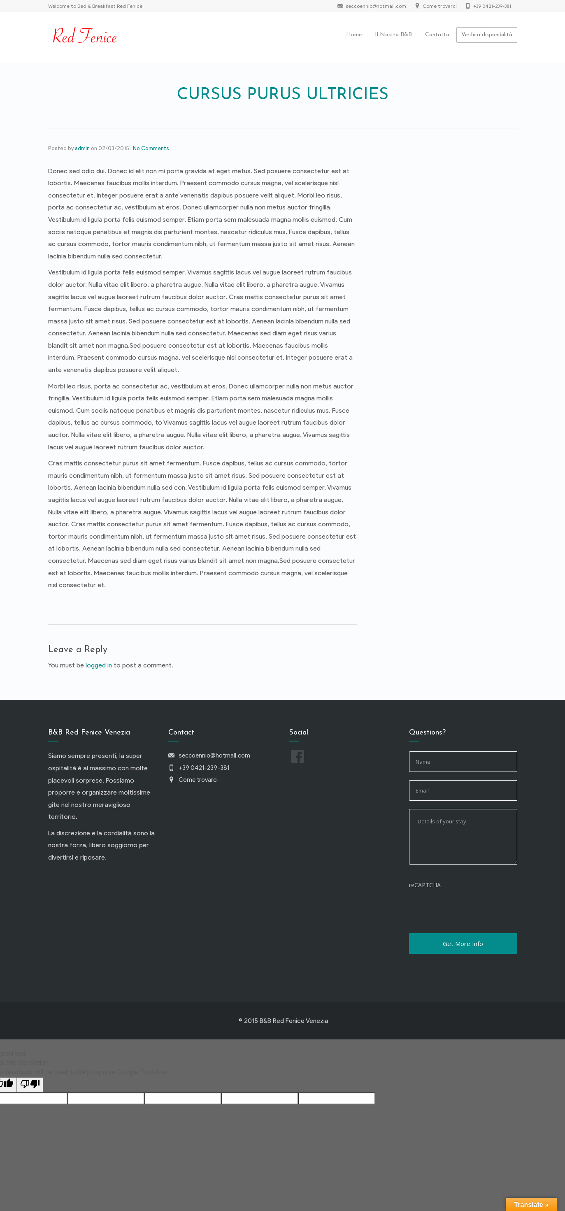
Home (354, 35)
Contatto (437, 35)
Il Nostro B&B (393, 35)
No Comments (151, 148)
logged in (99, 665)
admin (82, 148)
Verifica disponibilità (486, 35)
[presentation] (471, 909)
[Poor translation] (30, 1084)
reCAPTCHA (425, 885)
